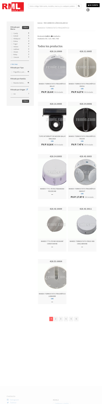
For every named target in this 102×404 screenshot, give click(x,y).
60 (46, 38)
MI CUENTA (93, 5)
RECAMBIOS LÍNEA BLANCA (56, 23)
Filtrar (26, 27)
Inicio (40, 23)
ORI (52, 89)
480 (53, 38)
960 (57, 38)
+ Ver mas (14, 64)
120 (49, 38)
